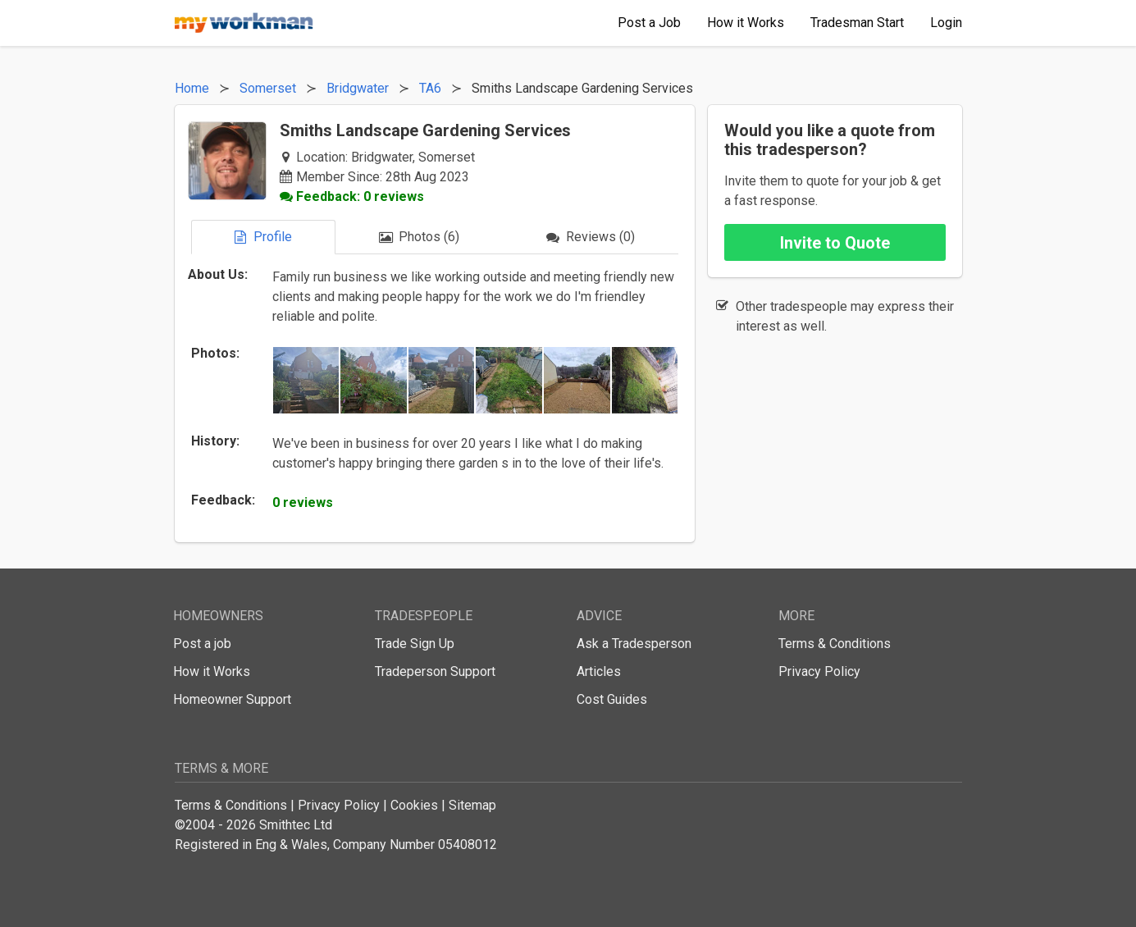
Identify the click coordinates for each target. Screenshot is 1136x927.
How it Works (211, 671)
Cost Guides (612, 699)
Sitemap (472, 805)
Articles (599, 671)
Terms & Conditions (834, 643)
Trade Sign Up (414, 643)
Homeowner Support (232, 699)
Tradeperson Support (435, 671)
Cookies (414, 805)
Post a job (202, 643)
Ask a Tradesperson (634, 643)
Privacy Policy (819, 671)
